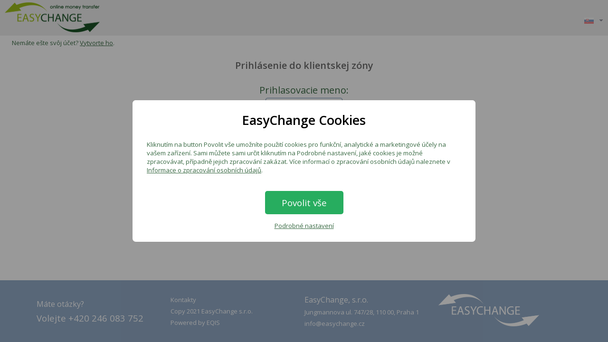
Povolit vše (304, 203)
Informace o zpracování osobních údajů (204, 170)
